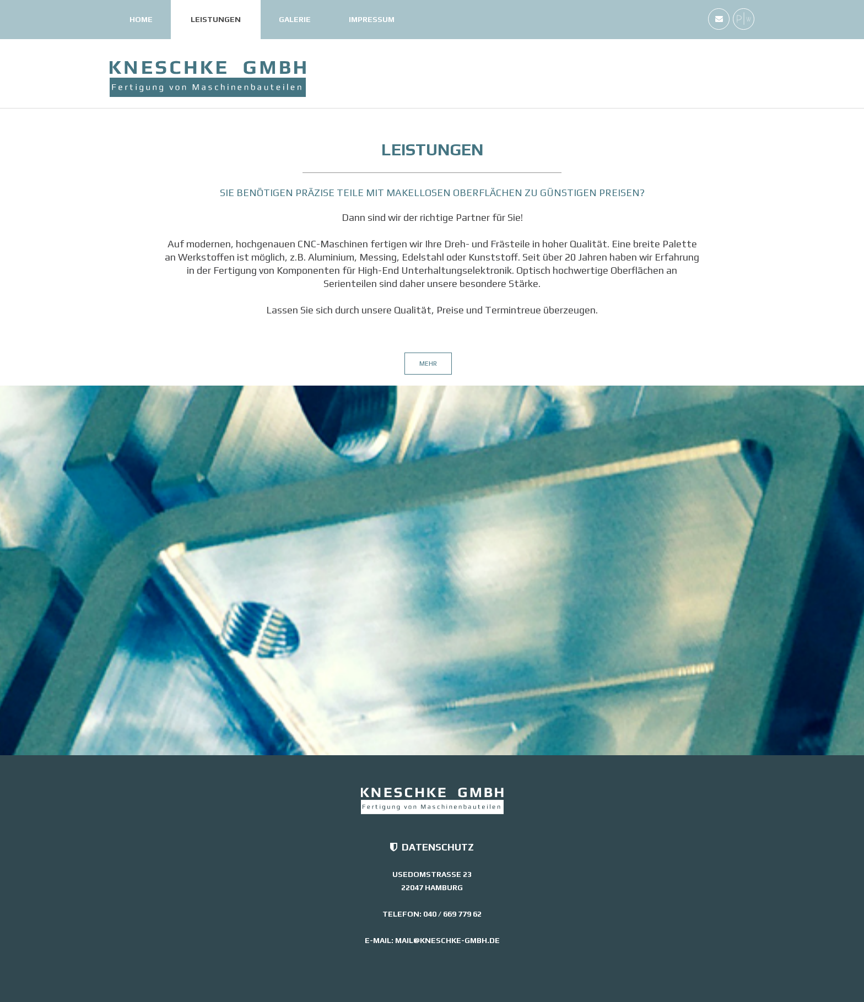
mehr (428, 363)
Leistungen (216, 19)
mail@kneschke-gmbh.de (447, 940)
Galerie (295, 19)
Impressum (372, 19)
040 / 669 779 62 (452, 913)
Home (141, 19)
